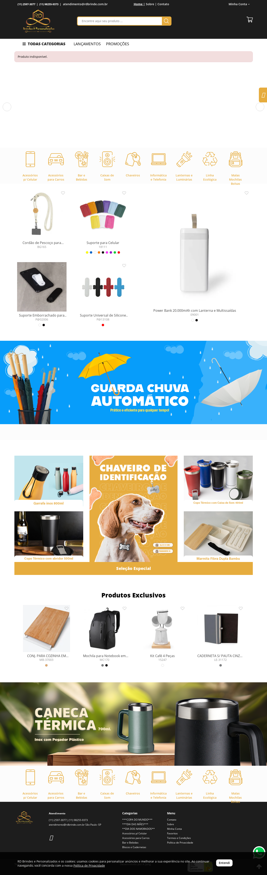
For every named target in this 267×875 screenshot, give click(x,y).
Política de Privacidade (180, 842)
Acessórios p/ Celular (134, 833)
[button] (7, 107)
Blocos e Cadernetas (134, 847)
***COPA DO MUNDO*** (137, 819)
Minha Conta (239, 4)
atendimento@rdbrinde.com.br (85, 4)
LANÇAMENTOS (87, 43)
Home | (139, 4)
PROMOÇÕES (117, 43)
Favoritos (172, 833)
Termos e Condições (179, 838)
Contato (163, 4)
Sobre (170, 824)
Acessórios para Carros (136, 838)
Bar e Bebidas (130, 842)
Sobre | (151, 4)
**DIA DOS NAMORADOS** (138, 829)
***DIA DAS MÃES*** (135, 824)
